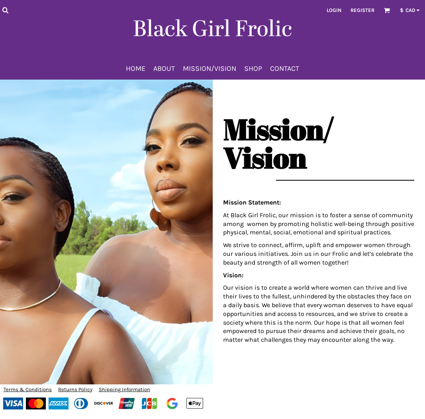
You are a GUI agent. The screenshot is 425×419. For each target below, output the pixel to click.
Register (362, 10)
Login (334, 10)
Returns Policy (75, 389)
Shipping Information (124, 389)
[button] (5, 10)
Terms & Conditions (28, 389)
